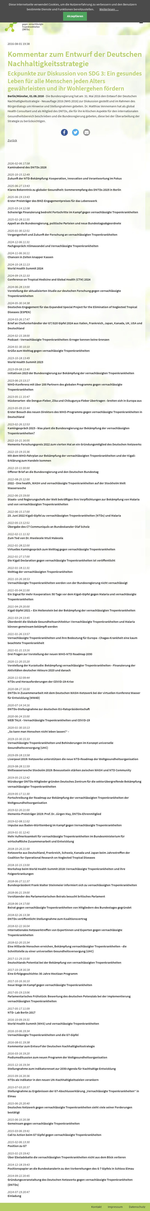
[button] (64, 132)
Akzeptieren (75, 16)
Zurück (12, 140)
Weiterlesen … (109, 9)
